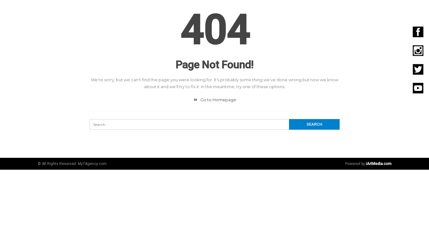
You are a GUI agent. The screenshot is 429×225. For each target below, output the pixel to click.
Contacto (403, 10)
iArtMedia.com (379, 164)
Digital (198, 10)
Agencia (171, 10)
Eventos (322, 10)
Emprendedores (361, 10)
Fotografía (267, 10)
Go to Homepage (214, 99)
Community (230, 10)
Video (297, 10)
